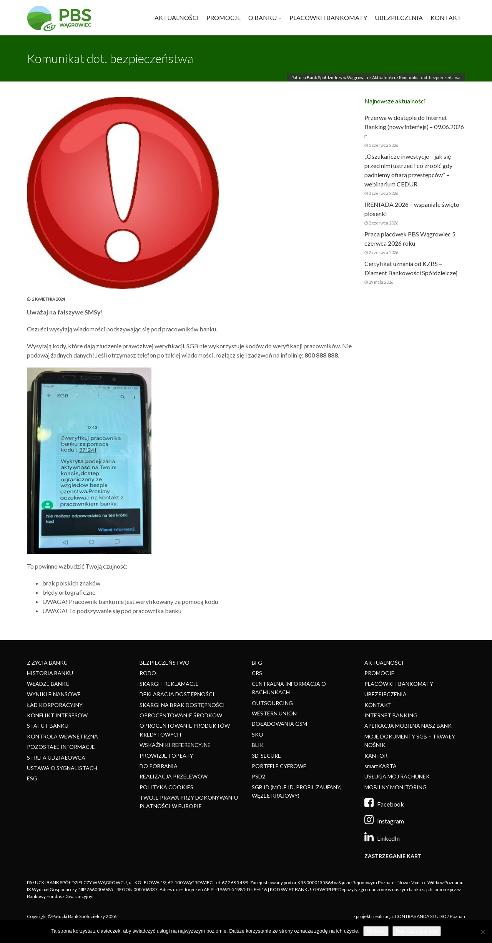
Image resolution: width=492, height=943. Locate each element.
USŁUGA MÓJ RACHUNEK (397, 776)
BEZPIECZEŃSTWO (164, 662)
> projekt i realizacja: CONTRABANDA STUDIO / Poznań (408, 916)
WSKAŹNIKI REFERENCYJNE (175, 745)
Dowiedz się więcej (417, 931)
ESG (32, 778)
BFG (257, 662)
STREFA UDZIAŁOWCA (56, 757)
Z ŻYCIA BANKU (47, 662)
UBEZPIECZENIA (399, 17)
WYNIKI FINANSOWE (54, 694)
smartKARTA (380, 766)
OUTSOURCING (272, 703)
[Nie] (482, 932)
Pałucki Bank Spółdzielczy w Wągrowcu (329, 77)
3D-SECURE (266, 755)
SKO (257, 734)
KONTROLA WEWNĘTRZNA (62, 736)
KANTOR (375, 755)
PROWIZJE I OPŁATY (166, 755)
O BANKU (262, 17)
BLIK (258, 745)
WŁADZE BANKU (48, 683)
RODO (148, 673)
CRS (257, 673)
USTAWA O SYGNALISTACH (62, 768)
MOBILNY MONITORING (395, 787)
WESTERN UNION (274, 713)
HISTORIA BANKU (50, 673)
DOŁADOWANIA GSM (279, 723)
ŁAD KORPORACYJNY (55, 705)
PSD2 (258, 776)
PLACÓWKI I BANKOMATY (328, 17)
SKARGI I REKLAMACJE (169, 683)
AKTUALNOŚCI (177, 17)
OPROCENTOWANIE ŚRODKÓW (181, 715)
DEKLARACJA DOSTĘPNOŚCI (177, 694)
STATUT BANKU (47, 725)
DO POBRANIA (159, 766)
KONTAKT (445, 17)
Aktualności (383, 77)
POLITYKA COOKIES (166, 787)
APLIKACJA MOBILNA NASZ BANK (408, 725)
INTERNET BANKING (390, 715)
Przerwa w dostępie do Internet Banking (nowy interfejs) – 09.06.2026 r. (414, 127)
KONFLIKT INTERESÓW (57, 715)
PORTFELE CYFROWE (279, 766)
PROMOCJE (223, 17)
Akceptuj (376, 931)
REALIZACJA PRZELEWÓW (174, 776)
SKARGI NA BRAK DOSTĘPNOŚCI (182, 705)
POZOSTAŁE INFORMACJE (61, 746)
